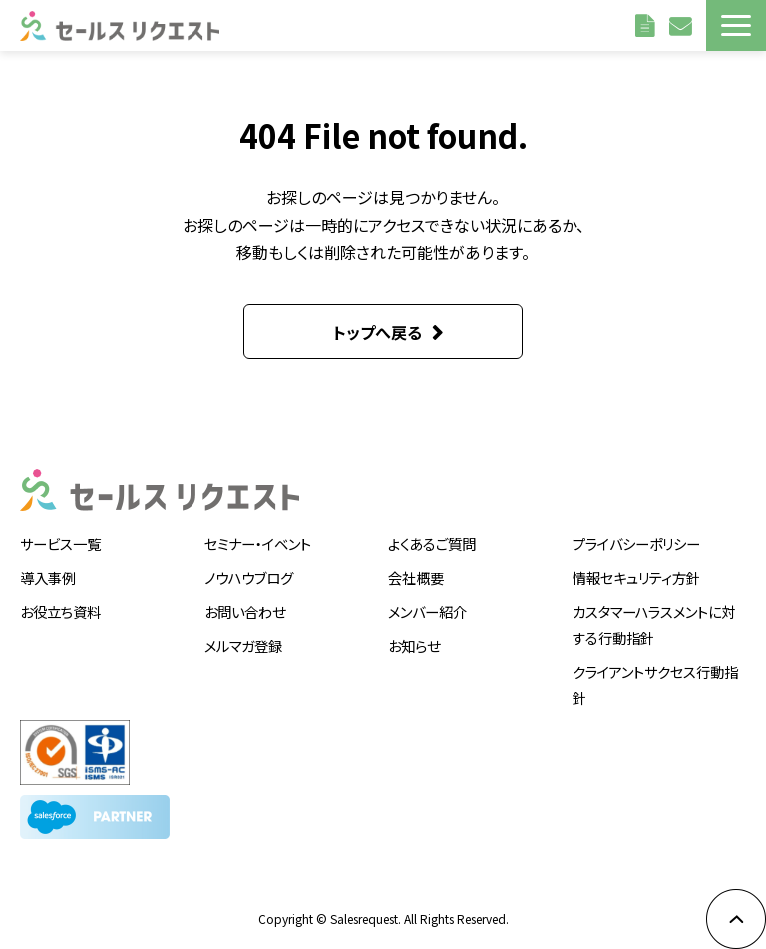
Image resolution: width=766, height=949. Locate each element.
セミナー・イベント (257, 543)
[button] (736, 25)
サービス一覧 (60, 543)
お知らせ (414, 645)
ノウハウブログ (248, 577)
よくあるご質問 (432, 543)
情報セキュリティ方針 (636, 577)
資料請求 (647, 25)
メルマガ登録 (243, 645)
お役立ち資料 (60, 611)
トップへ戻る (377, 332)
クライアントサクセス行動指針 (655, 684)
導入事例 (48, 577)
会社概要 (416, 577)
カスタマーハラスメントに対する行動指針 (654, 624)
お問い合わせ (682, 25)
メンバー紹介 (427, 611)
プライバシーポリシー (636, 543)
